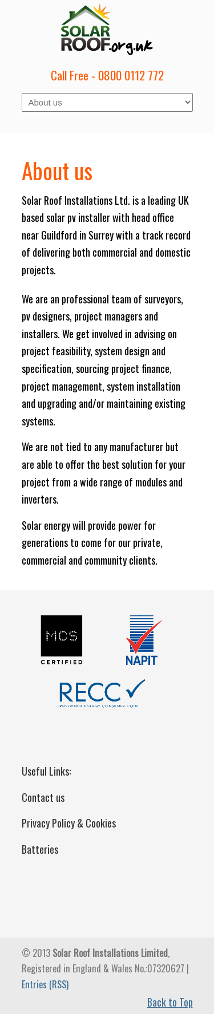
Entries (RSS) (45, 984)
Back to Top (170, 1002)
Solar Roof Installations (107, 29)
